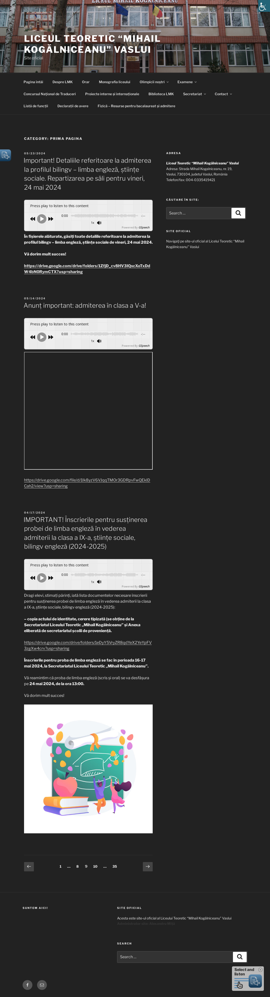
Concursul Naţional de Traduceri (50, 94)
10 (96, 866)
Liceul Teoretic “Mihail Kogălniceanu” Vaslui (92, 44)
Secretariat (195, 94)
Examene (187, 82)
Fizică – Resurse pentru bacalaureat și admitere (136, 106)
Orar (86, 82)
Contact (224, 94)
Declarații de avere (72, 106)
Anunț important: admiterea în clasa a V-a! (85, 305)
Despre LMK (63, 82)
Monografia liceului (114, 82)
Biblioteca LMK (161, 94)
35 (116, 866)
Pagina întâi (33, 82)
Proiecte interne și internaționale (112, 94)
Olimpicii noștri (154, 82)
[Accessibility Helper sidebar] (264, 6)
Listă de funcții (36, 106)
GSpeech (143, 227)
